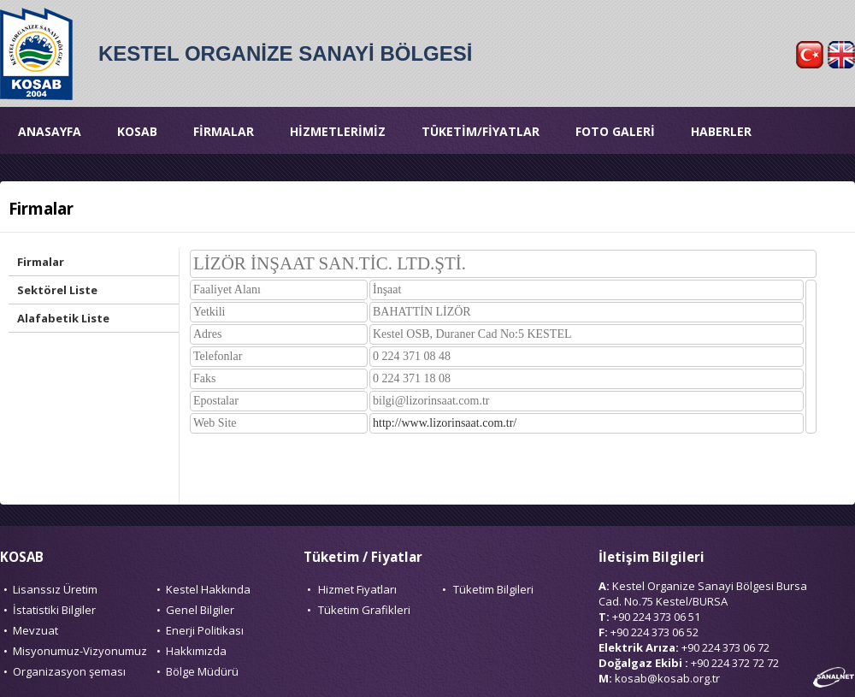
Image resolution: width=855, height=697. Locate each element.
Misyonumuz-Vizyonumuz (80, 651)
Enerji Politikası (205, 630)
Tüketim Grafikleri (364, 609)
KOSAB (137, 131)
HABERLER (721, 131)
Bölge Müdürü (202, 671)
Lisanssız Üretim (55, 589)
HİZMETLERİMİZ (338, 131)
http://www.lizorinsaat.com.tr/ (444, 422)
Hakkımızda (196, 651)
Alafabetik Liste (63, 318)
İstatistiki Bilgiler (54, 609)
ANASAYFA (49, 131)
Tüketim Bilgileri (493, 589)
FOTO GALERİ (615, 131)
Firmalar (40, 261)
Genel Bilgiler (200, 609)
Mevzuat (35, 630)
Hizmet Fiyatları (357, 589)
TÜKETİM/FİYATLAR (481, 131)
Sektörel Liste (57, 290)
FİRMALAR (223, 131)
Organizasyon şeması (69, 671)
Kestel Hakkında (208, 589)
